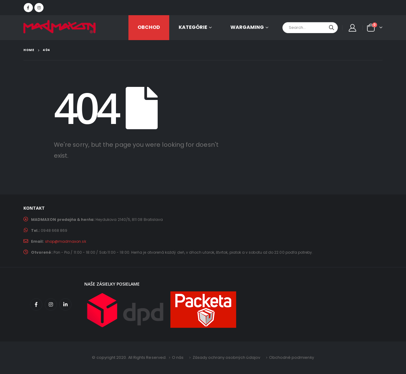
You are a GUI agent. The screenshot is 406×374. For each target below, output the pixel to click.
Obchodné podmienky (291, 357)
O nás (177, 357)
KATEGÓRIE (193, 27)
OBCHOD (149, 27)
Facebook (36, 304)
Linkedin (65, 304)
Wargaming (247, 27)
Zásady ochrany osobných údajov (226, 357)
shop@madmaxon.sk (65, 241)
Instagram (51, 304)
